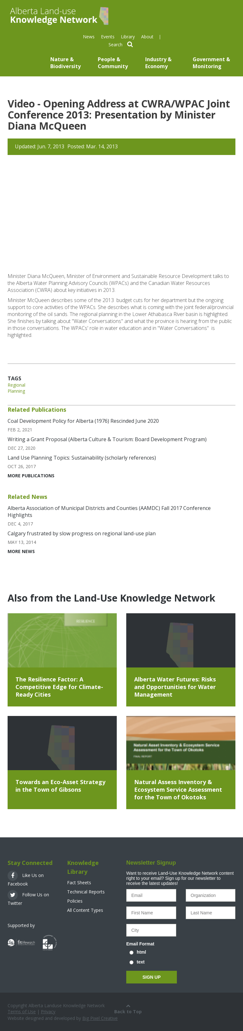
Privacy (48, 1011)
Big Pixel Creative (100, 1018)
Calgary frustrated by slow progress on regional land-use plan (82, 533)
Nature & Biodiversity (65, 63)
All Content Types (85, 910)
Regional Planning (16, 388)
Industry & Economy (158, 63)
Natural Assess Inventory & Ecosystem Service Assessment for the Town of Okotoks (178, 789)
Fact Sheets (79, 883)
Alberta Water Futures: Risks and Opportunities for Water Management (175, 686)
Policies (75, 901)
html (141, 952)
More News (21, 551)
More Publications (31, 476)
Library (128, 37)
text (141, 961)
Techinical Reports (86, 892)
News (89, 37)
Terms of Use (22, 1011)
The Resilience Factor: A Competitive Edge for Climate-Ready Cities (59, 686)
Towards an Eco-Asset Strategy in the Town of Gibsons (60, 785)
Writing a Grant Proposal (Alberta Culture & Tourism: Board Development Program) (107, 439)
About (147, 37)
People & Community (113, 63)
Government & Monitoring (211, 63)
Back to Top (128, 1008)
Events (108, 37)
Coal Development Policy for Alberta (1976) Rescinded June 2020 (83, 420)
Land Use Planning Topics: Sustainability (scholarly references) (82, 457)
